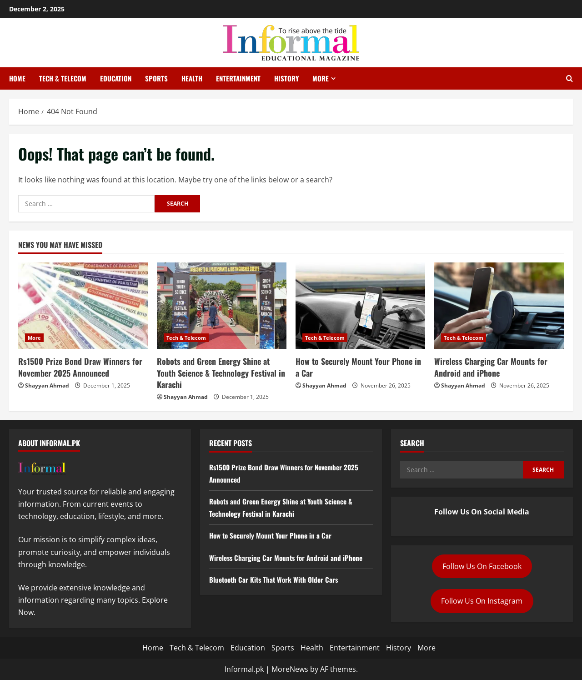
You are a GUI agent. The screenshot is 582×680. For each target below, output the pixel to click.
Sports (156, 78)
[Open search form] (569, 78)
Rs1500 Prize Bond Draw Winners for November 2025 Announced (80, 366)
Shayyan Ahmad (47, 385)
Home (17, 78)
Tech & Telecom (62, 78)
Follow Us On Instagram (481, 601)
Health (191, 78)
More (320, 78)
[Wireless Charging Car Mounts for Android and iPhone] (499, 305)
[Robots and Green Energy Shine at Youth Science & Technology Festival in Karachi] (221, 305)
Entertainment (238, 78)
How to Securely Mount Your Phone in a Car (358, 366)
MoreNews (289, 669)
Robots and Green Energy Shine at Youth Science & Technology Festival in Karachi (221, 372)
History (286, 78)
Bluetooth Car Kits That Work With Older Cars (276, 579)
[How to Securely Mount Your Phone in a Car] (360, 305)
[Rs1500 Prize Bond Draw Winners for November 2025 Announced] (83, 305)
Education (115, 78)
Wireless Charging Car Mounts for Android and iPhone (490, 366)
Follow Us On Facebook (482, 566)
